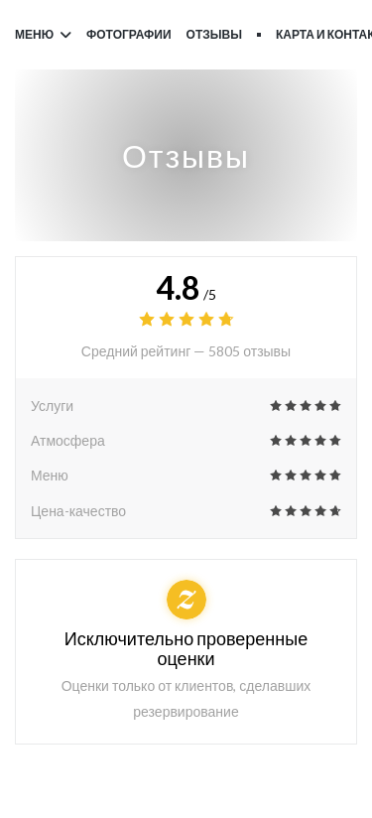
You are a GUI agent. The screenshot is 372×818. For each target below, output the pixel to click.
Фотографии (129, 34)
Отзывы (214, 34)
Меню (43, 34)
